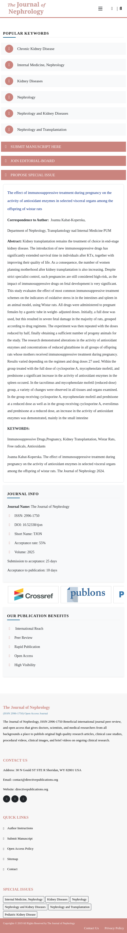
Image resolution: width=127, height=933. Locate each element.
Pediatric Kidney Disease (20, 914)
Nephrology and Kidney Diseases (25, 907)
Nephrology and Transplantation (69, 907)
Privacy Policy (114, 928)
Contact (12, 869)
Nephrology (79, 899)
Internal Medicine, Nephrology (24, 899)
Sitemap (12, 859)
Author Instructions (20, 828)
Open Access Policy (20, 848)
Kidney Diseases (57, 899)
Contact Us (91, 928)
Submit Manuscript (19, 838)
